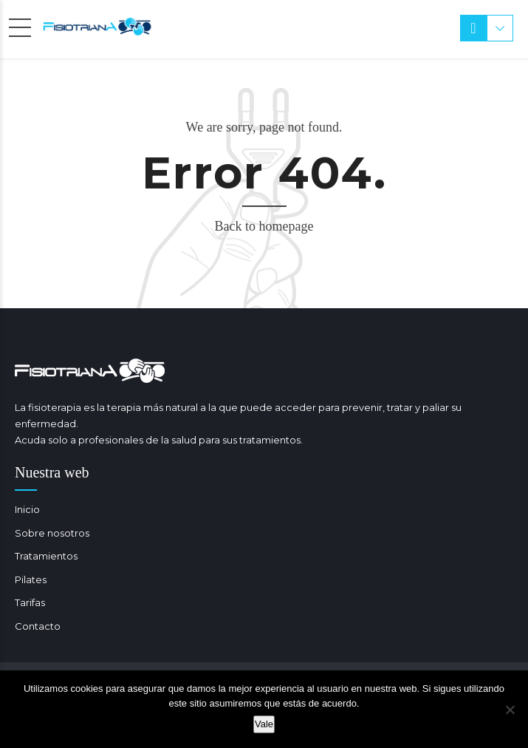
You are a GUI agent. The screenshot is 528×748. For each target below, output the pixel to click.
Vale (264, 724)
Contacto (38, 626)
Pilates (31, 579)
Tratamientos (46, 556)
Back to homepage (264, 226)
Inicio (27, 509)
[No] (509, 709)
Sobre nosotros (52, 533)
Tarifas (30, 602)
